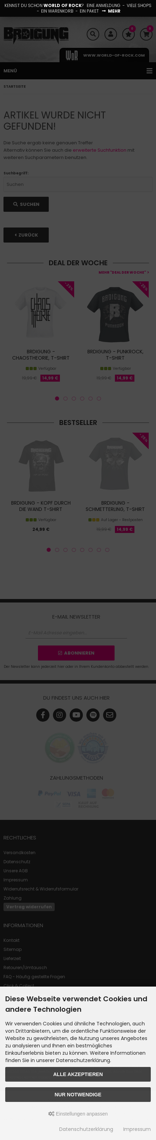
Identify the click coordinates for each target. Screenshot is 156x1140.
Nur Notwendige (78, 1094)
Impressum (137, 1129)
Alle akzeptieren (78, 1074)
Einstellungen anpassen (78, 1114)
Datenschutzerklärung (86, 1129)
